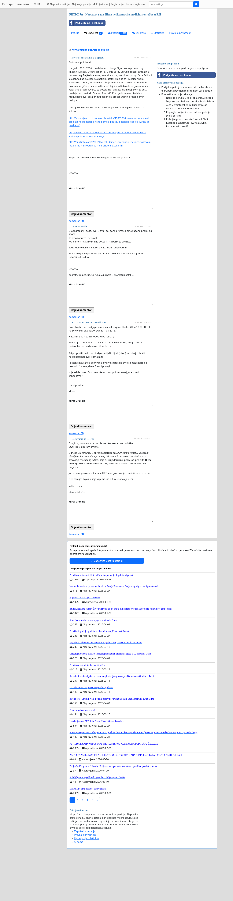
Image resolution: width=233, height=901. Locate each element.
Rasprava (139, 33)
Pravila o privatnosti (180, 33)
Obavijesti (93, 33)
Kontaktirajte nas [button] (136, 4)
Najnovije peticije (81, 4)
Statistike (157, 33)
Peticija (75, 33)
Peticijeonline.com (15, 4)
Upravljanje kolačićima (86, 880)
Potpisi (117, 33)
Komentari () (76, 262)
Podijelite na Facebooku (86, 23)
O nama (78, 883)
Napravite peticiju (58, 4)
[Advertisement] (142, 64)
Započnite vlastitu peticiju (107, 602)
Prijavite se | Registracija (108, 4)
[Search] (171, 4)
